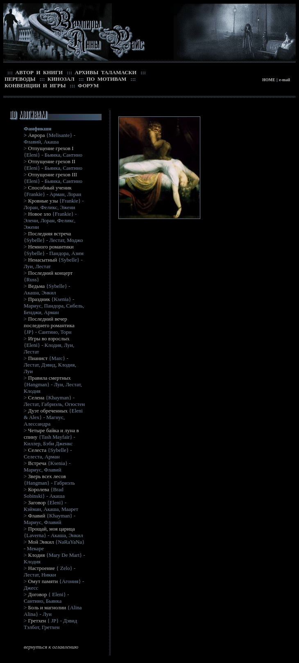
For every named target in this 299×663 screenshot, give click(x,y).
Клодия (36, 555)
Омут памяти (43, 581)
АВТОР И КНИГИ (38, 72)
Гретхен (37, 620)
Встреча (37, 463)
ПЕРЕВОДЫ (19, 79)
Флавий (36, 516)
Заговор (37, 502)
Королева (38, 489)
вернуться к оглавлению (51, 647)
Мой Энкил (41, 542)
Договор (37, 594)
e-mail (284, 79)
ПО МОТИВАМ (106, 79)
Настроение (41, 568)
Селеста (37, 450)
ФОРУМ (88, 85)
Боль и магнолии (48, 607)
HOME (268, 79)
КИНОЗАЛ (60, 79)
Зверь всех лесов (47, 476)
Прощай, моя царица (51, 529)
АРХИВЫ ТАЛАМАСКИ (104, 72)
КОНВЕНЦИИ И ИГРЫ (34, 85)
